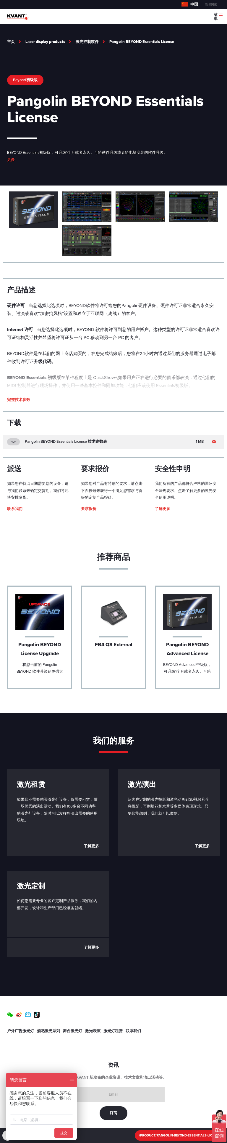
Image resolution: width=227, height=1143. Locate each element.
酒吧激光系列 (48, 1031)
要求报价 (88, 508)
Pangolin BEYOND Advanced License (187, 649)
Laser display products (45, 41)
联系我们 (14, 508)
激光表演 (92, 1031)
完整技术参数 (18, 399)
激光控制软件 (87, 41)
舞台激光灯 (72, 1031)
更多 (11, 159)
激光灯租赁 (113, 1031)
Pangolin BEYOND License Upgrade (39, 649)
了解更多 (162, 508)
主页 (11, 41)
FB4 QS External (113, 645)
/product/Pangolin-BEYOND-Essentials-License (179, 1135)
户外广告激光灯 (20, 1031)
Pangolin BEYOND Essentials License (141, 41)
